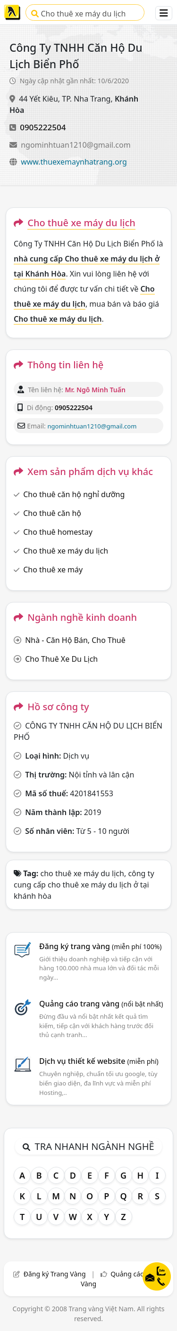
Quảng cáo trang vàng (101, 1003)
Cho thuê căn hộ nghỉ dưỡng (74, 494)
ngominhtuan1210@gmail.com (75, 145)
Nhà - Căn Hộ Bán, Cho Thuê (75, 640)
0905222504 (43, 127)
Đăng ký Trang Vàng (55, 1273)
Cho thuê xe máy (53, 569)
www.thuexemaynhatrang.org (74, 162)
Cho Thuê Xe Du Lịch (61, 659)
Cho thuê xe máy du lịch (78, 13)
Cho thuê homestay (58, 532)
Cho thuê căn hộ (52, 513)
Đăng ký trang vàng (100, 946)
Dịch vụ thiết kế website (99, 1061)
